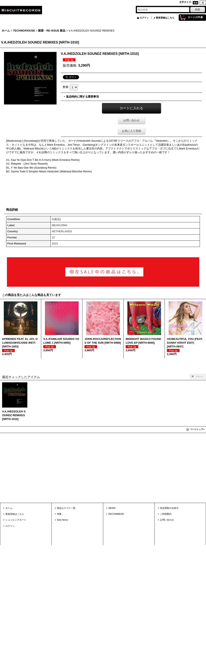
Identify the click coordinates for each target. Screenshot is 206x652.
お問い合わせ (131, 120)
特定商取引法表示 (169, 508)
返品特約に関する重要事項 (82, 96)
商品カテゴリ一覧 (66, 508)
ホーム (8, 508)
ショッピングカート (15, 520)
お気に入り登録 (131, 130)
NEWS (111, 508)
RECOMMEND (116, 514)
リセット (199, 376)
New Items (62, 520)
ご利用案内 (166, 514)
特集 (59, 514)
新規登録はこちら (165, 17)
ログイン (144, 17)
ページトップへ (197, 429)
